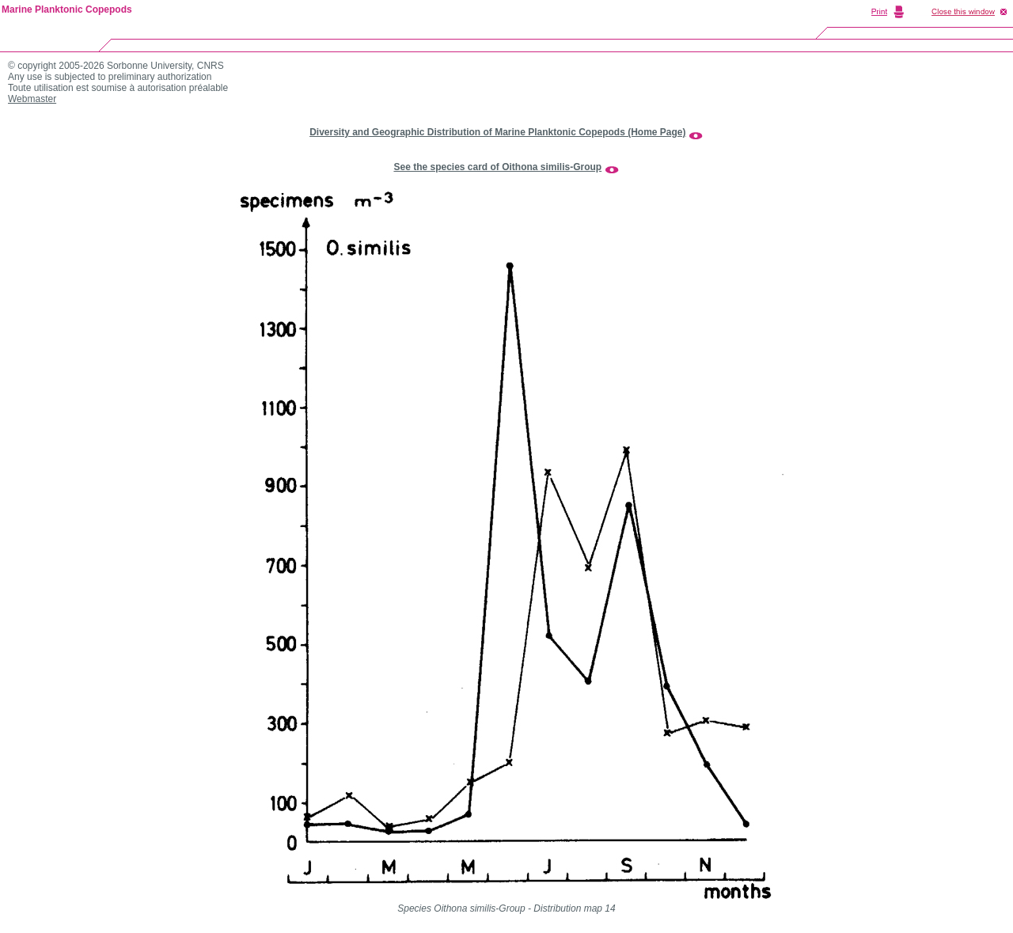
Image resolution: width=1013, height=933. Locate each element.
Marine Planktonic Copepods (67, 9)
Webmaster (32, 98)
